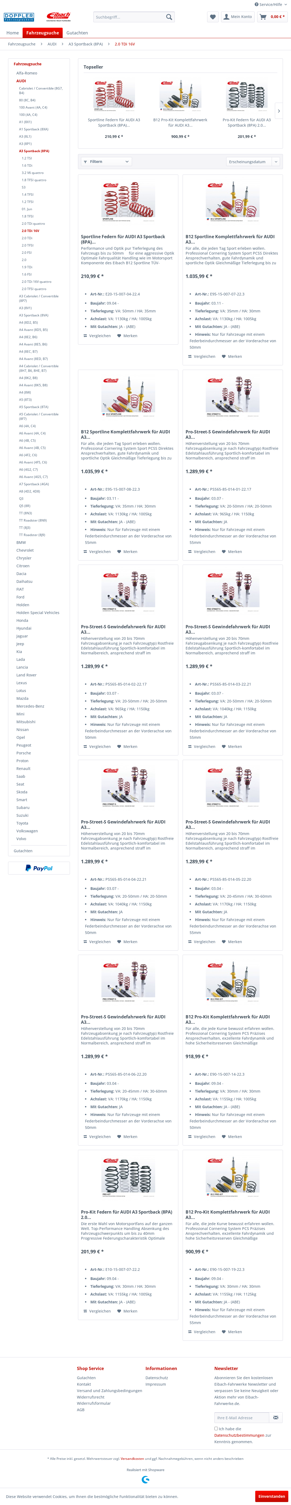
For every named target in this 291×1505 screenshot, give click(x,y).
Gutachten (23, 850)
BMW (21, 542)
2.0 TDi (27, 238)
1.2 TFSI (28, 201)
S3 (24, 187)
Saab (20, 776)
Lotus (21, 690)
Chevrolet (25, 550)
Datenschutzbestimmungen (239, 1435)
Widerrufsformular (94, 1403)
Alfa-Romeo (26, 73)
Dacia (21, 573)
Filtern (93, 161)
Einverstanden (271, 1496)
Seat (20, 784)
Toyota (22, 823)
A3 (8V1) (25, 308)
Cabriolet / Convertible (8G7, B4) (41, 90)
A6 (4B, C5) (27, 440)
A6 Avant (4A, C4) (32, 433)
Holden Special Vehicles (37, 612)
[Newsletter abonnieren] (276, 1417)
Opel (20, 737)
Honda (22, 620)
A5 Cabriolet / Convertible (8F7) (39, 416)
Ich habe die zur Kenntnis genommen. (242, 1435)
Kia (19, 651)
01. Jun (27, 209)
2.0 (24, 260)
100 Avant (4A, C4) (33, 107)
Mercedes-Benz (30, 706)
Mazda (22, 698)
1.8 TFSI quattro (34, 180)
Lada (20, 659)
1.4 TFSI (28, 194)
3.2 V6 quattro (33, 172)
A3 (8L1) (25, 136)
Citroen (23, 565)
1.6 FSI (27, 274)
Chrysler (23, 558)
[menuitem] (134, 17)
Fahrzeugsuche (27, 63)
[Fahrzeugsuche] (43, 33)
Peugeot (23, 745)
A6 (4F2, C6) (28, 455)
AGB (80, 1409)
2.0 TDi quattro (33, 223)
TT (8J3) (24, 527)
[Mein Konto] (238, 17)
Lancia (22, 667)
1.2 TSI (27, 158)
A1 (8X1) (25, 122)
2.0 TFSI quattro (34, 289)
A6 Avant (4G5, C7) (33, 477)
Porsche (23, 752)
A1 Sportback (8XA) (33, 129)
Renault (23, 768)
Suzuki (22, 815)
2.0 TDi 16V (30, 231)
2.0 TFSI (28, 245)
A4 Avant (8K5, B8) (33, 385)
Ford (20, 597)
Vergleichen (97, 335)
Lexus (21, 682)
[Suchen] (169, 17)
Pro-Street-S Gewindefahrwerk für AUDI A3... (228, 434)
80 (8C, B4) (27, 100)
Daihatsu (24, 581)
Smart (21, 799)
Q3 (21, 498)
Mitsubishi (26, 721)
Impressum (156, 1384)
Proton (22, 760)
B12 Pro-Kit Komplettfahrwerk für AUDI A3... (180, 122)
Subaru (23, 807)
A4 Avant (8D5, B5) (33, 329)
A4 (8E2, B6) (28, 337)
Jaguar (22, 636)
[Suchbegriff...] (134, 17)
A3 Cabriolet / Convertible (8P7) (39, 298)
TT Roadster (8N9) (33, 520)
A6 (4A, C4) (27, 426)
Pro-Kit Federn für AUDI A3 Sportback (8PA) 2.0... (247, 122)
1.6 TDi (27, 165)
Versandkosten (132, 1458)
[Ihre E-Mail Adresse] (241, 1417)
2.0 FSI (27, 252)
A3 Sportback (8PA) (34, 151)
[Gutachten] (77, 33)
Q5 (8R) (24, 506)
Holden (22, 604)
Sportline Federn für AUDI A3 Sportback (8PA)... (114, 122)
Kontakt (84, 1384)
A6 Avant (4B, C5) (32, 447)
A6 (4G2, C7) (28, 469)
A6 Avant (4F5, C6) (33, 462)
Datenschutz (157, 1377)
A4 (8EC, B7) (28, 351)
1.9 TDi (27, 267)
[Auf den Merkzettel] (127, 336)
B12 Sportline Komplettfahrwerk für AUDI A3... (230, 239)
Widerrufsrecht (90, 1397)
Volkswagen (27, 830)
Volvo (21, 838)
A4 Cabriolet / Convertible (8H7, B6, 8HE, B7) (39, 368)
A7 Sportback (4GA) (34, 484)
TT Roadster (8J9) (32, 535)
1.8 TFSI (28, 216)
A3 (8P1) (25, 143)
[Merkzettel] (213, 17)
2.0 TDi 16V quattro (36, 281)
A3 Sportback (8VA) (33, 315)
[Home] (13, 33)
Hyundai (23, 628)
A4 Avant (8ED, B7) (33, 358)
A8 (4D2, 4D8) (29, 491)
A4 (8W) (25, 392)
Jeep (20, 643)
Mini (20, 713)
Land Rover (26, 674)
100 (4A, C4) (28, 114)
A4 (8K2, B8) (28, 378)
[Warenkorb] (272, 17)
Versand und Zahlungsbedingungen (109, 1390)
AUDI (21, 80)
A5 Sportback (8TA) (33, 407)
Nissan (22, 729)
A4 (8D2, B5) (28, 322)
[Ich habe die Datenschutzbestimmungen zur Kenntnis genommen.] (216, 1428)
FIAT (20, 589)
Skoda (21, 791)
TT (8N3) (25, 513)
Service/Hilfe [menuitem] (269, 4)
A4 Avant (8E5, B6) (33, 344)
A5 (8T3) (25, 399)
